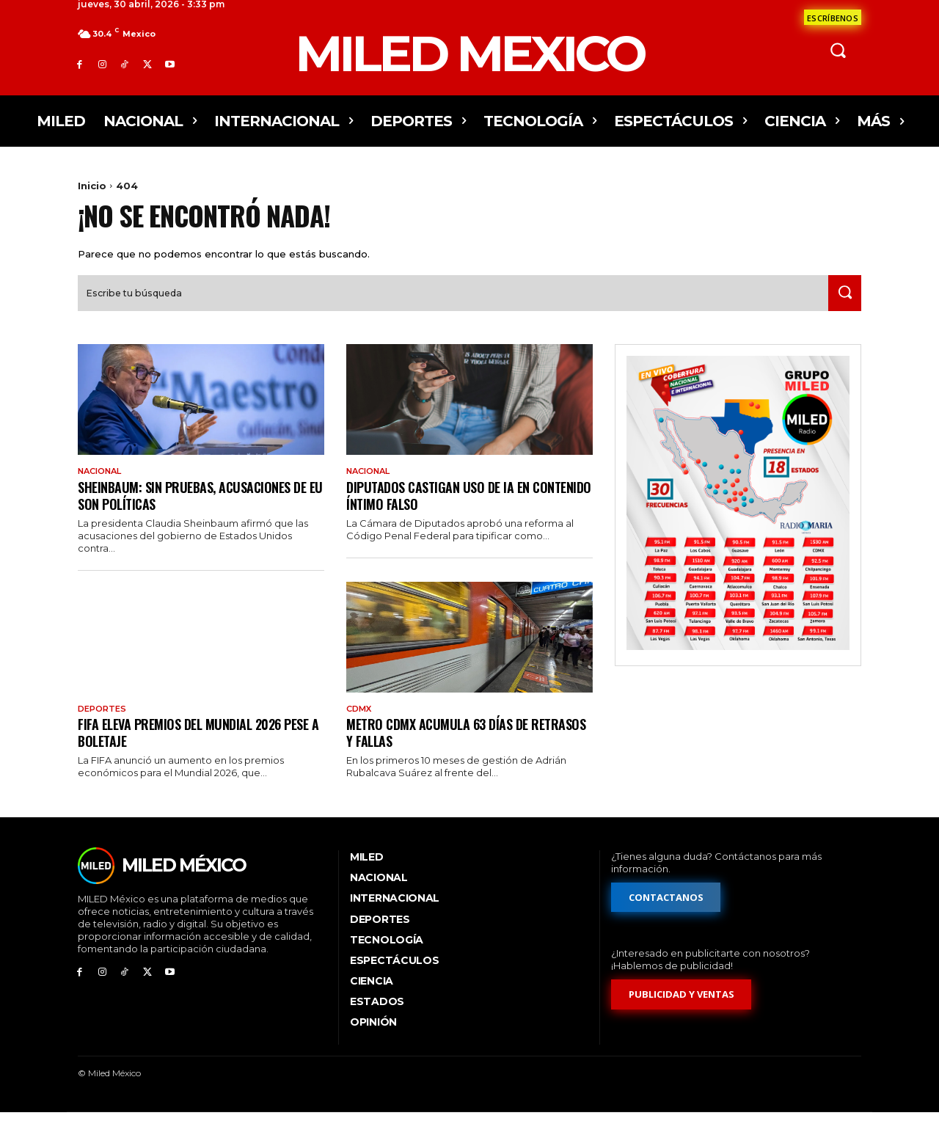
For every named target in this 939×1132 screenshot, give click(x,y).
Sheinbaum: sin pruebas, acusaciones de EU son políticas (201, 512)
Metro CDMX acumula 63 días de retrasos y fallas (444, 750)
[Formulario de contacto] (832, 17)
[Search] (841, 309)
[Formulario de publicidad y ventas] (681, 1013)
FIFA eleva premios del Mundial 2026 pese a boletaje (189, 750)
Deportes (104, 727)
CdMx (360, 727)
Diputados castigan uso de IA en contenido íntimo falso (444, 512)
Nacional (103, 488)
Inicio (92, 185)
